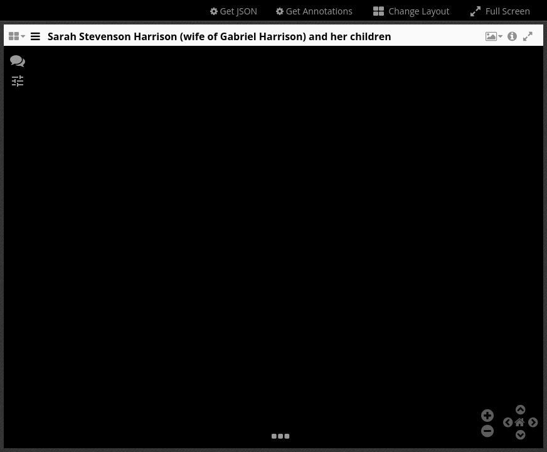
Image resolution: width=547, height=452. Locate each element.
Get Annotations (314, 11)
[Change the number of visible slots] (16, 39)
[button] (493, 39)
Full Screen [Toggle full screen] (499, 11)
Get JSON (233, 11)
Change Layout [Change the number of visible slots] (410, 11)
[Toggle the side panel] (35, 39)
